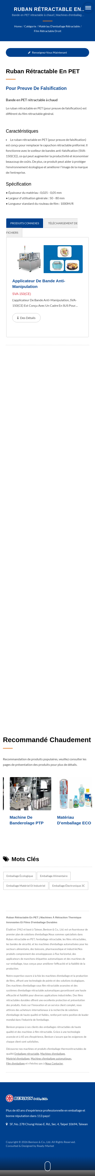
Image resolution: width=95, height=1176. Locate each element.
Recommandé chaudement (47, 745)
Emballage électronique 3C (68, 891)
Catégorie (30, 26)
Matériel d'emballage (18, 1064)
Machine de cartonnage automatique (15, 829)
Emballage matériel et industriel (25, 891)
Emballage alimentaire (54, 881)
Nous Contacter (55, 1069)
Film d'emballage (15, 1069)
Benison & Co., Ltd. (39, 1152)
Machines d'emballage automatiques (51, 1064)
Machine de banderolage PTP (67, 826)
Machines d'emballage (53, 1059)
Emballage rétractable (26, 1059)
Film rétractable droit (47, 31)
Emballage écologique (20, 881)
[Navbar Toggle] (88, 8)
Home (18, 26)
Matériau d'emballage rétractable (59, 26)
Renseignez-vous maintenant (47, 52)
